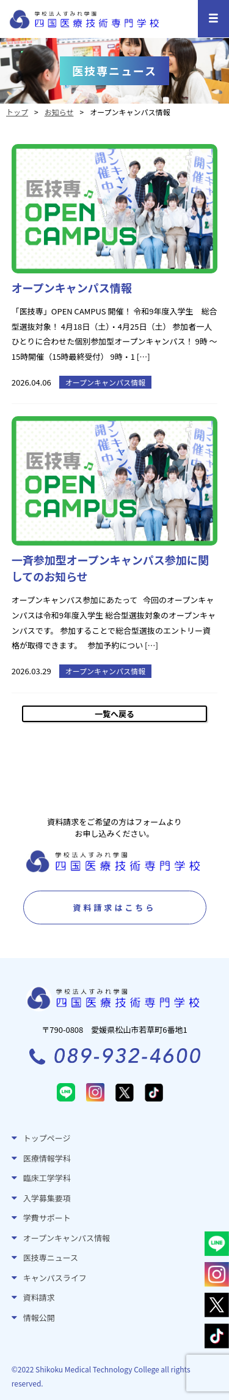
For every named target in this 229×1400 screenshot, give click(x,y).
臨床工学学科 (47, 1178)
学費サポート (47, 1217)
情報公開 (39, 1317)
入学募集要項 (47, 1198)
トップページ (47, 1138)
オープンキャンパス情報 (66, 1238)
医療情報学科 (47, 1158)
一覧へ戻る (114, 714)
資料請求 (39, 1297)
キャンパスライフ (55, 1278)
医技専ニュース (50, 1257)
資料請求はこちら (114, 907)
